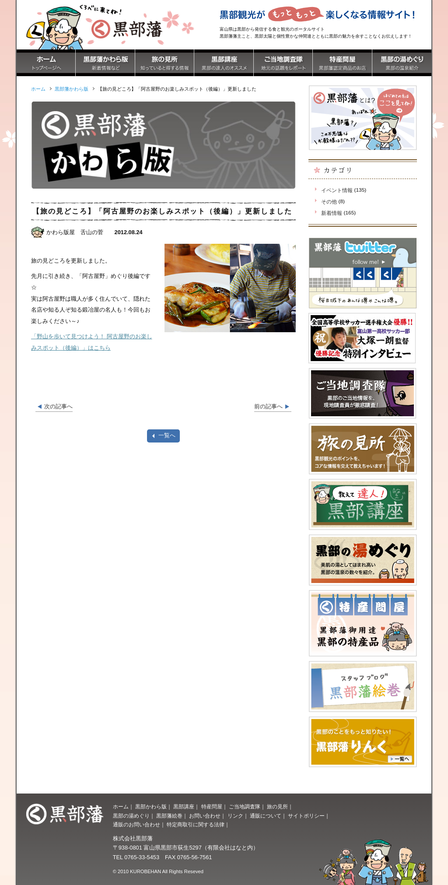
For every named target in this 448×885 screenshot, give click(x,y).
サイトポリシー (306, 816)
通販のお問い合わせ (136, 825)
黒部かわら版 (151, 807)
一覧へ (166, 435)
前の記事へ (268, 406)
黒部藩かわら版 (71, 88)
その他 (329, 202)
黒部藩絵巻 (169, 816)
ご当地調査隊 (244, 807)
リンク (235, 816)
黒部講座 (183, 807)
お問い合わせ (204, 816)
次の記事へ (58, 406)
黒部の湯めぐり (131, 816)
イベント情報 (337, 190)
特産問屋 (211, 807)
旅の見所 (277, 807)
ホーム (121, 807)
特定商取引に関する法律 (195, 825)
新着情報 (331, 213)
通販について (265, 816)
